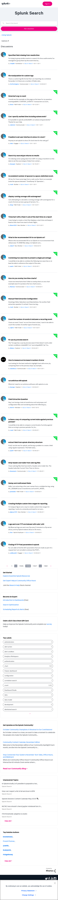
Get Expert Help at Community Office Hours (19, 580)
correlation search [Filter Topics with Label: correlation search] (10, 680)
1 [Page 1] (11, 566)
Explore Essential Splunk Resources (16, 576)
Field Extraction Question (18, 399)
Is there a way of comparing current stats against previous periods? (30, 420)
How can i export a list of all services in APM (18, 791)
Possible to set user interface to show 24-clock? (26, 137)
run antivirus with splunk (17, 380)
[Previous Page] (7, 566)
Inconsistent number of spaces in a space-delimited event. (30, 176)
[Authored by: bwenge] (12, 387)
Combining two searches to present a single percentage (29, 258)
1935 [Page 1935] (21, 566)
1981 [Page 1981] (46, 566)
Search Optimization (11, 605)
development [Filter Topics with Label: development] (8, 704)
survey (49, 624)
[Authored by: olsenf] (12, 246)
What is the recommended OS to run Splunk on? (26, 237)
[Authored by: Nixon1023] (13, 225)
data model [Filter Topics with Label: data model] (8, 700)
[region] (29, 890)
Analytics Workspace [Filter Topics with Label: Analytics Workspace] (11, 656)
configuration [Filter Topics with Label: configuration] (8, 675)
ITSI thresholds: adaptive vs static (14, 814)
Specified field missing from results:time (23, 55)
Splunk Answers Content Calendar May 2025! (19, 799)
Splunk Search (7, 786)
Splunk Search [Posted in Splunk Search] (29, 63)
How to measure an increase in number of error (26, 360)
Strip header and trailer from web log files (24, 463)
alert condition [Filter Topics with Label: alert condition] (9, 651)
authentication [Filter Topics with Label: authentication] (9, 661)
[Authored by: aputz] (12, 266)
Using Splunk (7, 35)
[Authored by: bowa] (12, 104)
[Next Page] (50, 566)
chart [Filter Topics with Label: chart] (6, 666)
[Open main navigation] (55, 3)
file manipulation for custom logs (20, 76)
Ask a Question (29, 29)
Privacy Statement (28, 891)
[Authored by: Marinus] (12, 286)
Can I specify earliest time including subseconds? (27, 116)
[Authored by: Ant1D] (12, 407)
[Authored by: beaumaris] (13, 471)
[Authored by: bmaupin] (12, 164)
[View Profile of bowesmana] (7, 837)
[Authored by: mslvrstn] (12, 125)
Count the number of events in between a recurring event (30, 319)
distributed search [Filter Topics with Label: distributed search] (10, 709)
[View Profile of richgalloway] (8, 854)
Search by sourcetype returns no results (23, 155)
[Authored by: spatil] (12, 450)
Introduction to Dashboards (13, 600)
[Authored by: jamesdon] (13, 491)
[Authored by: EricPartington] (14, 84)
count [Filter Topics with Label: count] (6, 685)
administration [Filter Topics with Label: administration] (9, 642)
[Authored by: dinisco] (12, 348)
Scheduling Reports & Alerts (13, 609)
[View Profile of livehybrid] (7, 850)
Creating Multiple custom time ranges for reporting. (28, 504)
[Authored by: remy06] (12, 63)
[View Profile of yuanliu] (6, 846)
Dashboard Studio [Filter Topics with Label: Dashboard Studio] (10, 690)
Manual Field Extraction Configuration (22, 299)
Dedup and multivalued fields (19, 483)
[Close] (55, 883)
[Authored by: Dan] (11, 532)
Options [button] (3, 41)
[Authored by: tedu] (11, 143)
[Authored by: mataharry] (13, 368)
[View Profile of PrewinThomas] (8, 841)
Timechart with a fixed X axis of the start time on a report (30, 217)
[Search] (29, 23)
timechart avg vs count (17, 96)
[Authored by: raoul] (11, 430)
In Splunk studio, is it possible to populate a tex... (20, 783)
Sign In (47, 4)
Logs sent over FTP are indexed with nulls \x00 (26, 524)
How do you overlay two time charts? (22, 278)
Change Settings (28, 895)
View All (8, 821)
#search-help (14, 585)
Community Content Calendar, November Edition (21, 742)
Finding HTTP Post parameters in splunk (23, 544)
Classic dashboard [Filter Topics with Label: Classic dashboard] (10, 671)
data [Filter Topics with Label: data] (6, 695)
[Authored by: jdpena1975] (13, 512)
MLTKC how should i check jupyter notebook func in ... (22, 806)
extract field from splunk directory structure (25, 442)
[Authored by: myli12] (12, 327)
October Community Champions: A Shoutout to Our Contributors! (27, 729)
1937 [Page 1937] (35, 566)
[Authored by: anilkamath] (13, 553)
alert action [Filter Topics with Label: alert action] (8, 647)
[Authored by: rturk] (11, 184)
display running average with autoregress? (24, 196)
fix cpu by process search (18, 340)
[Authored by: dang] (11, 205)
